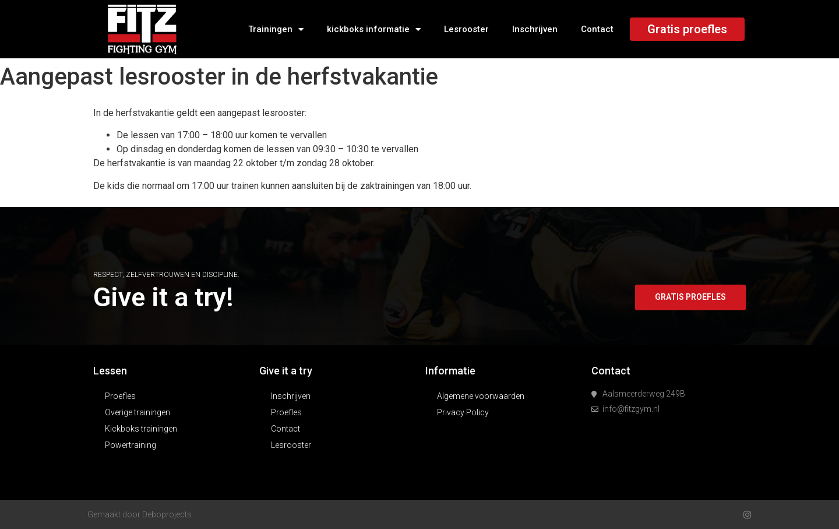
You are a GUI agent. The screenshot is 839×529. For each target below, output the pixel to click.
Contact (597, 29)
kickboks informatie (374, 29)
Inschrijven (535, 29)
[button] (690, 297)
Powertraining (130, 445)
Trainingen (276, 29)
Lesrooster (466, 29)
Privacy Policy (463, 412)
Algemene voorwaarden (480, 396)
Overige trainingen (137, 412)
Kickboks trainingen (141, 428)
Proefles (120, 396)
